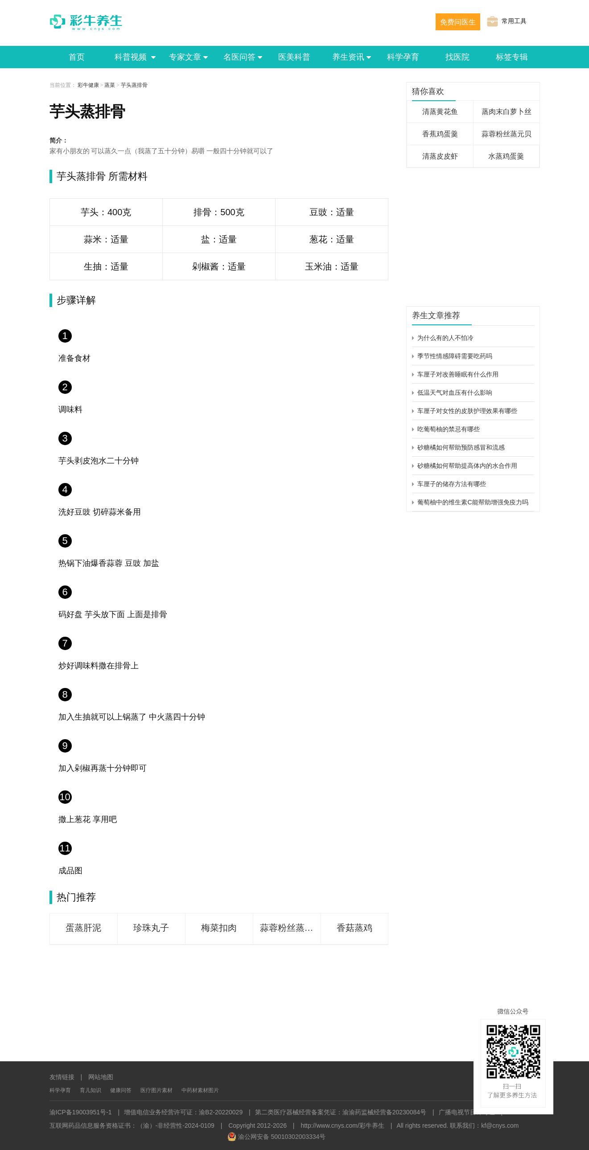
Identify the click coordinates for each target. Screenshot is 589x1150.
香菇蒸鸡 (354, 928)
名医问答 (239, 57)
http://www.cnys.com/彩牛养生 (342, 1125)
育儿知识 (90, 1090)
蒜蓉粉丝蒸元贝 (506, 134)
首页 (77, 57)
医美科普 (294, 57)
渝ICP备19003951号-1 (80, 1112)
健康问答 (121, 1090)
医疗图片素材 (156, 1090)
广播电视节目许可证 (467, 1112)
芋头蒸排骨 (134, 85)
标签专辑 (512, 57)
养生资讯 (348, 57)
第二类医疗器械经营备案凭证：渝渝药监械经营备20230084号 (340, 1112)
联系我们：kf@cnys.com (484, 1125)
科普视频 (131, 57)
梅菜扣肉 (219, 928)
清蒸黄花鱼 (440, 111)
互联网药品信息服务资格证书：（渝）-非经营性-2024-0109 (131, 1125)
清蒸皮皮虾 (440, 156)
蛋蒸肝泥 (83, 928)
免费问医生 (458, 22)
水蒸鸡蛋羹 (506, 156)
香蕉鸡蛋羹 (440, 134)
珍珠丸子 (151, 928)
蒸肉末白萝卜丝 (506, 111)
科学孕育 (403, 57)
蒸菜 (109, 85)
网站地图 (100, 1076)
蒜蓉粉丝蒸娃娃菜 (290, 928)
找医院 (457, 57)
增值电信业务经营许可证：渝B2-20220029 (183, 1112)
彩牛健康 (88, 85)
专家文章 (185, 57)
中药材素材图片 (200, 1090)
